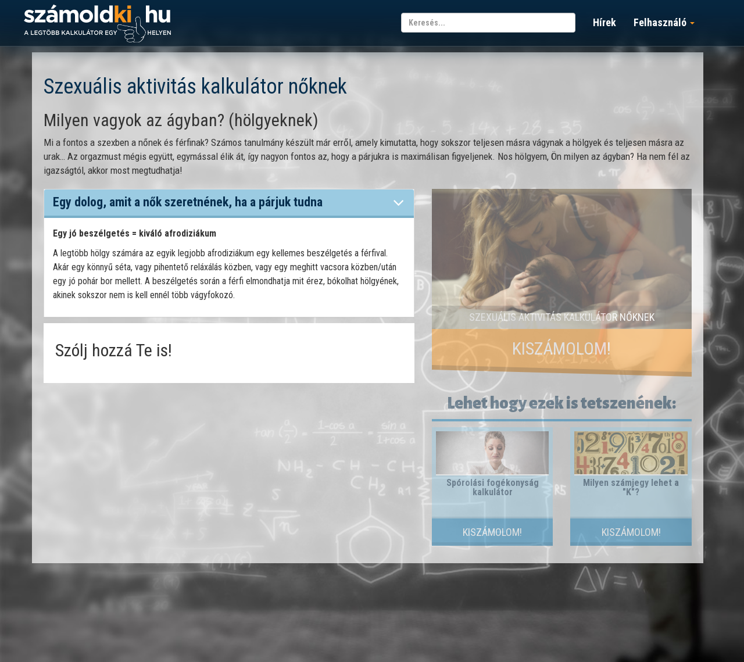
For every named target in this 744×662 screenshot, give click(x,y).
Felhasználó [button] (664, 22)
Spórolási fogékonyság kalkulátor (492, 487)
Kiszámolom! (561, 348)
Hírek (604, 22)
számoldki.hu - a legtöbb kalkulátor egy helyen (97, 24)
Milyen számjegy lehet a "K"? (631, 487)
